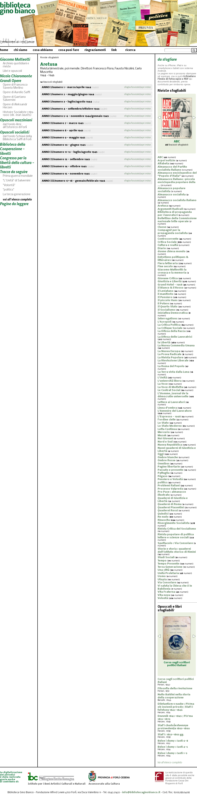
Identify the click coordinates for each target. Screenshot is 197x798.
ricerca (130, 50)
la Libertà (164, 342)
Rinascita (164, 520)
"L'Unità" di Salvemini (16, 180)
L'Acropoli (164, 322)
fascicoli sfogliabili (176, 145)
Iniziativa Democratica (173, 313)
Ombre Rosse (166, 460)
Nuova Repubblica (170, 445)
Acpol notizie (166, 160)
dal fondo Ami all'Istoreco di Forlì (15, 126)
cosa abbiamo (43, 50)
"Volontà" (9, 185)
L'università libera (170, 381)
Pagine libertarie (169, 466)
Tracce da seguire (13, 171)
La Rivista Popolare (170, 357)
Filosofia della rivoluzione (175, 688)
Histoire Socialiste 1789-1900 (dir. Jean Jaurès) (18, 114)
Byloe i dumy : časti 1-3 (172, 753)
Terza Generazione (170, 567)
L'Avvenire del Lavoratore (175, 411)
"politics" (8, 189)
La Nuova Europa (169, 351)
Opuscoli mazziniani (16, 119)
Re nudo (163, 517)
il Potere (163, 303)
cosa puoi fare (68, 50)
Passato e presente (170, 470)
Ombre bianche (168, 457)
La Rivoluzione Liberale (173, 360)
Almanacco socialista (172, 194)
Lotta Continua (167, 429)
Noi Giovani (165, 438)
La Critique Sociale (170, 328)
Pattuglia (164, 473)
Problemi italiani (169, 485)
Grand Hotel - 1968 (170, 284)
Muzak (162, 435)
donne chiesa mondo (171, 251)
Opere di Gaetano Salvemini (14, 99)
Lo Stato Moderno (170, 426)
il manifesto (165, 294)
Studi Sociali (166, 557)
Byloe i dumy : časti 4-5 (173, 747)
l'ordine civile (167, 419)
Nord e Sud (165, 441)
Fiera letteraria (168, 263)
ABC (160, 157)
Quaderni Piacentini (171, 507)
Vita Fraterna (166, 592)
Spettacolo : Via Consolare (175, 543)
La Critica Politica (169, 325)
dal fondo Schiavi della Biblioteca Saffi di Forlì (17, 138)
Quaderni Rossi (168, 510)
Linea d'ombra (167, 408)
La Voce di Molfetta (170, 387)
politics (163, 482)
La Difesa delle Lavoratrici (175, 337)
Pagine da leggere (14, 203)
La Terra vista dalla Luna (173, 372)
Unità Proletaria (168, 573)
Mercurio (164, 432)
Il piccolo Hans (168, 300)
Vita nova (164, 595)
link (114, 50)
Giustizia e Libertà (170, 281)
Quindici (163, 514)
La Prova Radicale (169, 354)
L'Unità (162, 377)
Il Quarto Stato (168, 306)
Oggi (161, 454)
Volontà (163, 598)
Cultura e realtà (168, 245)
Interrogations (167, 318)
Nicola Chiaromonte (16, 75)
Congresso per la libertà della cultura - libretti (17, 162)
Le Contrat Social (169, 390)
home (4, 50)
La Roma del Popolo (171, 366)
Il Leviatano (165, 291)
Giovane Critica (168, 278)
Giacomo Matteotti (15, 59)
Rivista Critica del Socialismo (177, 529)
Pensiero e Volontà (170, 479)
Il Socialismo (166, 310)
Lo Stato (163, 423)
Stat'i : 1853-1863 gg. (171, 734)
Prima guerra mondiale (18, 176)
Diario (162, 248)
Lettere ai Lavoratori (171, 402)
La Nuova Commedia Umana (176, 345)
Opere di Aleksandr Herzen (15, 106)
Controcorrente (168, 239)
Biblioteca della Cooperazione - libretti (12, 149)
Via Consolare (167, 582)
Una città (163, 570)
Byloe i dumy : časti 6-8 (173, 741)
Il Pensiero (165, 297)
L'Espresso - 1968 (169, 416)
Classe (162, 227)
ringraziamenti (95, 50)
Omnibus (163, 463)
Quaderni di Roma (170, 504)
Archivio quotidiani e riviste (16, 65)
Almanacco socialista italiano (177, 200)
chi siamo (20, 50)
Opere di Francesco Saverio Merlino (15, 86)
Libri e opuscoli (12, 71)
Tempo (162, 560)
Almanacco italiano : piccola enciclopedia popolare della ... (176, 182)
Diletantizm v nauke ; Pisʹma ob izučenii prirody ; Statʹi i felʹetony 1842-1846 (176, 707)
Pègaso (163, 476)
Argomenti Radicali (170, 209)
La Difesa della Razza (172, 331)
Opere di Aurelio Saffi (16, 92)
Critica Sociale (167, 242)
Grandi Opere (10, 80)
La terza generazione (16, 194)
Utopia (162, 579)
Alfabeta (163, 163)
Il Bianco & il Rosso (170, 287)
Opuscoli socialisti (14, 132)
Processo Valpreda (170, 489)
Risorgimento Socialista (173, 523)
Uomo (162, 576)
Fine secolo (165, 266)
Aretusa (163, 206)
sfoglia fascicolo (131, 87)
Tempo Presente (168, 563)
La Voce (163, 384)
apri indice (146, 87)
